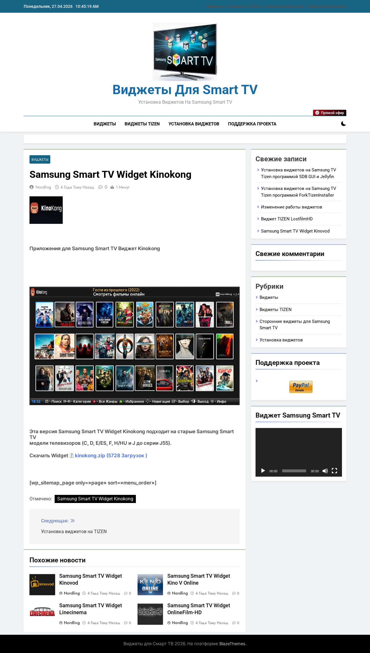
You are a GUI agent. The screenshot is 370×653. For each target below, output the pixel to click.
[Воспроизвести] (263, 471)
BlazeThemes (232, 643)
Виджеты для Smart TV (185, 89)
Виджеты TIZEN (244, 6)
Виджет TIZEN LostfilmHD (287, 219)
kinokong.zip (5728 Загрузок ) (111, 455)
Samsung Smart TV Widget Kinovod (295, 231)
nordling (43, 187)
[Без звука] (325, 471)
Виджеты (216, 6)
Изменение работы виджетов (291, 207)
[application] (299, 452)
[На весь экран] (334, 471)
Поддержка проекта (326, 6)
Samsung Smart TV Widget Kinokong (95, 499)
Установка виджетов (283, 6)
